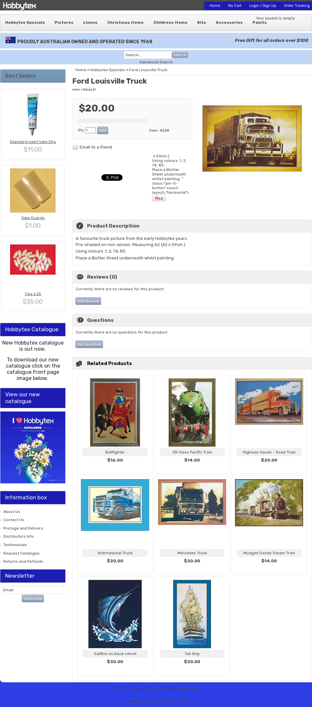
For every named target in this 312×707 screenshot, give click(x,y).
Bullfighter (115, 452)
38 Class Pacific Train (192, 452)
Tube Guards (33, 218)
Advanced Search (156, 62)
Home (215, 6)
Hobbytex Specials (25, 22)
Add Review (88, 301)
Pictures (64, 22)
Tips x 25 (33, 294)
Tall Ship (192, 653)
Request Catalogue (21, 553)
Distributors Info (18, 536)
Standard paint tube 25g (33, 141)
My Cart (234, 6)
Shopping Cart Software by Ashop (156, 701)
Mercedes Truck (192, 553)
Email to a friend (96, 147)
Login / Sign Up (262, 6)
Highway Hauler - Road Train (269, 452)
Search (180, 55)
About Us (11, 511)
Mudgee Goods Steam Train (269, 553)
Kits (201, 22)
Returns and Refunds (23, 561)
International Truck (115, 553)
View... (115, 468)
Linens (90, 22)
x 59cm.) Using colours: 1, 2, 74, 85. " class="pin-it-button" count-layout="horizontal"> (170, 178)
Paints (260, 22)
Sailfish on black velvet (115, 653)
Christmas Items (125, 22)
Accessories (229, 22)
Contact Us (13, 519)
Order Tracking (297, 6)
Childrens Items (170, 22)
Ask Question (89, 344)
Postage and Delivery (23, 528)
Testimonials (15, 545)
